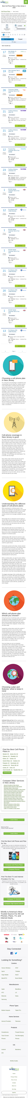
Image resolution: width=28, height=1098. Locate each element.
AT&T (16, 968)
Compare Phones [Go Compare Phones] (14, 869)
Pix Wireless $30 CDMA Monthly (12, 290)
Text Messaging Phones (19, 1037)
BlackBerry (18, 989)
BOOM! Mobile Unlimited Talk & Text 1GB (13, 231)
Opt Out (14, 1092)
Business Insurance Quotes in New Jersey (13, 799)
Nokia (16, 996)
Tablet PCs (18, 1010)
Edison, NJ (5, 758)
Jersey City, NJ (14, 754)
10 (24, 34)
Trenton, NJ (13, 758)
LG (16, 992)
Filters (14, 42)
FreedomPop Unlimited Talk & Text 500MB (13, 150)
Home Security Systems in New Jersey (13, 792)
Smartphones (5, 1032)
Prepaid (20, 39)
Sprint (3, 971)
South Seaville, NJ (7, 769)
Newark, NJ (6, 754)
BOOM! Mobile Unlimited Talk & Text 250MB (13, 191)
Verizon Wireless (5, 968)
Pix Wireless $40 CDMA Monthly (12, 331)
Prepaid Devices (19, 1032)
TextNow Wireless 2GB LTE (13, 111)
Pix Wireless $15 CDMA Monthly (12, 210)
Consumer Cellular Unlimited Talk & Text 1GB (13, 91)
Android (3, 1049)
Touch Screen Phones (5, 1037)
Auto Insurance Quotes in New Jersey (12, 793)
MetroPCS (4, 978)
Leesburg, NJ (6, 765)
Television (17, 1021)
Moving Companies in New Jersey (12, 805)
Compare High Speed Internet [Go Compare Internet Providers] (14, 903)
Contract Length (5, 36)
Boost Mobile (18, 978)
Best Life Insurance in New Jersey (12, 804)
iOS (2, 1053)
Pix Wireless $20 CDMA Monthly (12, 270)
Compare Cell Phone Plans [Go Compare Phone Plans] (14, 865)
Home (14, 1073)
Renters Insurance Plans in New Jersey (13, 798)
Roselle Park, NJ (18, 769)
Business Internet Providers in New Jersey (13, 791)
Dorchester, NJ (15, 763)
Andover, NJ (16, 760)
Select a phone (7, 29)
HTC (2, 992)
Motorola (3, 996)
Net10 (16, 974)
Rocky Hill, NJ (14, 765)
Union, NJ (12, 767)
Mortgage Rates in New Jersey (11, 788)
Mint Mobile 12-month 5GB (12, 52)
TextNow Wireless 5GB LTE (13, 130)
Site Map (14, 1089)
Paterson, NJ (6, 756)
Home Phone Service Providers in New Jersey (14, 789)
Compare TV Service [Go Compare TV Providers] (14, 899)
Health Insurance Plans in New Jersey (13, 795)
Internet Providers (6, 1021)
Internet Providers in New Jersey (11, 785)
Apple (3, 989)
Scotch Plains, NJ (7, 760)
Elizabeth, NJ (14, 756)
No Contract (7, 39)
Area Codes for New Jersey (10, 807)
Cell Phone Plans (5, 11)
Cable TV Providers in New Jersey (12, 808)
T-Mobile (17, 971)
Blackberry (18, 1049)
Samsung (4, 999)
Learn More (14, 819)
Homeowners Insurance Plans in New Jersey (14, 796)
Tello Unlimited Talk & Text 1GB (14, 71)
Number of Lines (5, 32)
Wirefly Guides (14, 1060)
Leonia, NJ (5, 767)
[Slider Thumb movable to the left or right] (15, 29)
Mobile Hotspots (5, 1010)
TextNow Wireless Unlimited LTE (13, 170)
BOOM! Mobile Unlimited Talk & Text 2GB (13, 251)
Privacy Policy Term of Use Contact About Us (14, 1081)
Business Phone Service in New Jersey (13, 786)
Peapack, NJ (6, 763)
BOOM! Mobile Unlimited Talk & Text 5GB (13, 311)
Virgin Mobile (4, 974)
